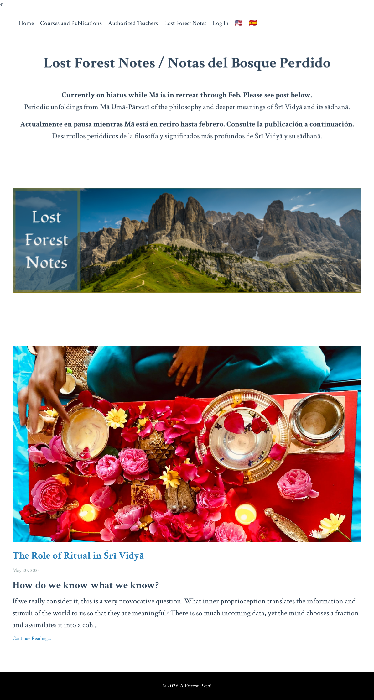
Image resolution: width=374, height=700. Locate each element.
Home (26, 23)
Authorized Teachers (133, 23)
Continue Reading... (32, 638)
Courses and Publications (71, 23)
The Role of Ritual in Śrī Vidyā (78, 555)
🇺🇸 (239, 23)
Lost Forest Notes (185, 23)
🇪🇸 (253, 23)
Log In (221, 23)
